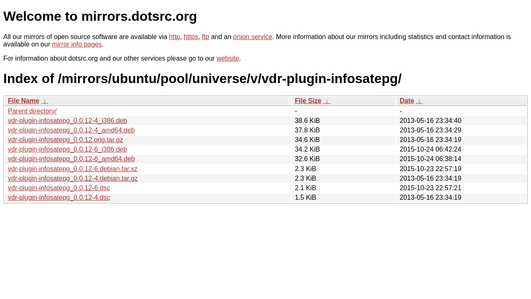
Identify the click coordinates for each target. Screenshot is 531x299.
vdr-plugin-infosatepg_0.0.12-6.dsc (59, 187)
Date (406, 100)
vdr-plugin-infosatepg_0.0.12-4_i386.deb (67, 120)
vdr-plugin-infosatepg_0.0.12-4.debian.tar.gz (73, 178)
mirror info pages (77, 44)
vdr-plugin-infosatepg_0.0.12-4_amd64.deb (71, 130)
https (191, 36)
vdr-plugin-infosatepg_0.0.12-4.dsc (59, 197)
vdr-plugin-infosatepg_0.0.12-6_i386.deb (67, 149)
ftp (205, 36)
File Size (308, 100)
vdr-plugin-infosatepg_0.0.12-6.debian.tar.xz (72, 168)
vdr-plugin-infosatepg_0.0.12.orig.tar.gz (65, 139)
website (228, 58)
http (174, 36)
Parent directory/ (32, 111)
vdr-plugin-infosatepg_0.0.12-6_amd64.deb (71, 158)
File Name (23, 100)
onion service (252, 36)
